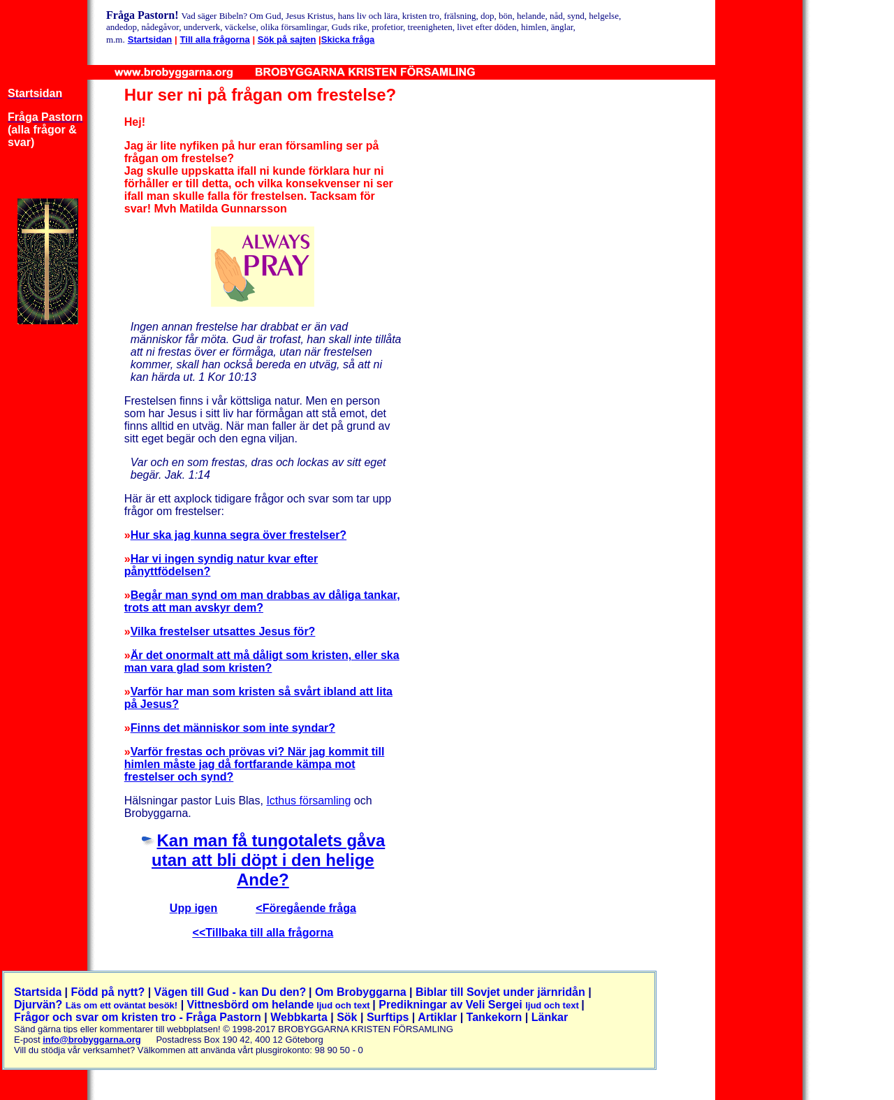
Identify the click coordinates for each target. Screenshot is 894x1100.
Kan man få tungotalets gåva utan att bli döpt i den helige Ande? (268, 860)
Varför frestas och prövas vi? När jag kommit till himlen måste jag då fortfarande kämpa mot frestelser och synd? (254, 764)
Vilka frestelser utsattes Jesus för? (223, 631)
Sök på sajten (287, 39)
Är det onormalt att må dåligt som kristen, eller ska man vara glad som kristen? (262, 661)
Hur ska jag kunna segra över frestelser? (238, 535)
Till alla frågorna (215, 39)
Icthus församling (308, 800)
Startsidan (150, 39)
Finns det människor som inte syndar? (233, 728)
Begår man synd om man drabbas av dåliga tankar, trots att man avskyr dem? (262, 601)
